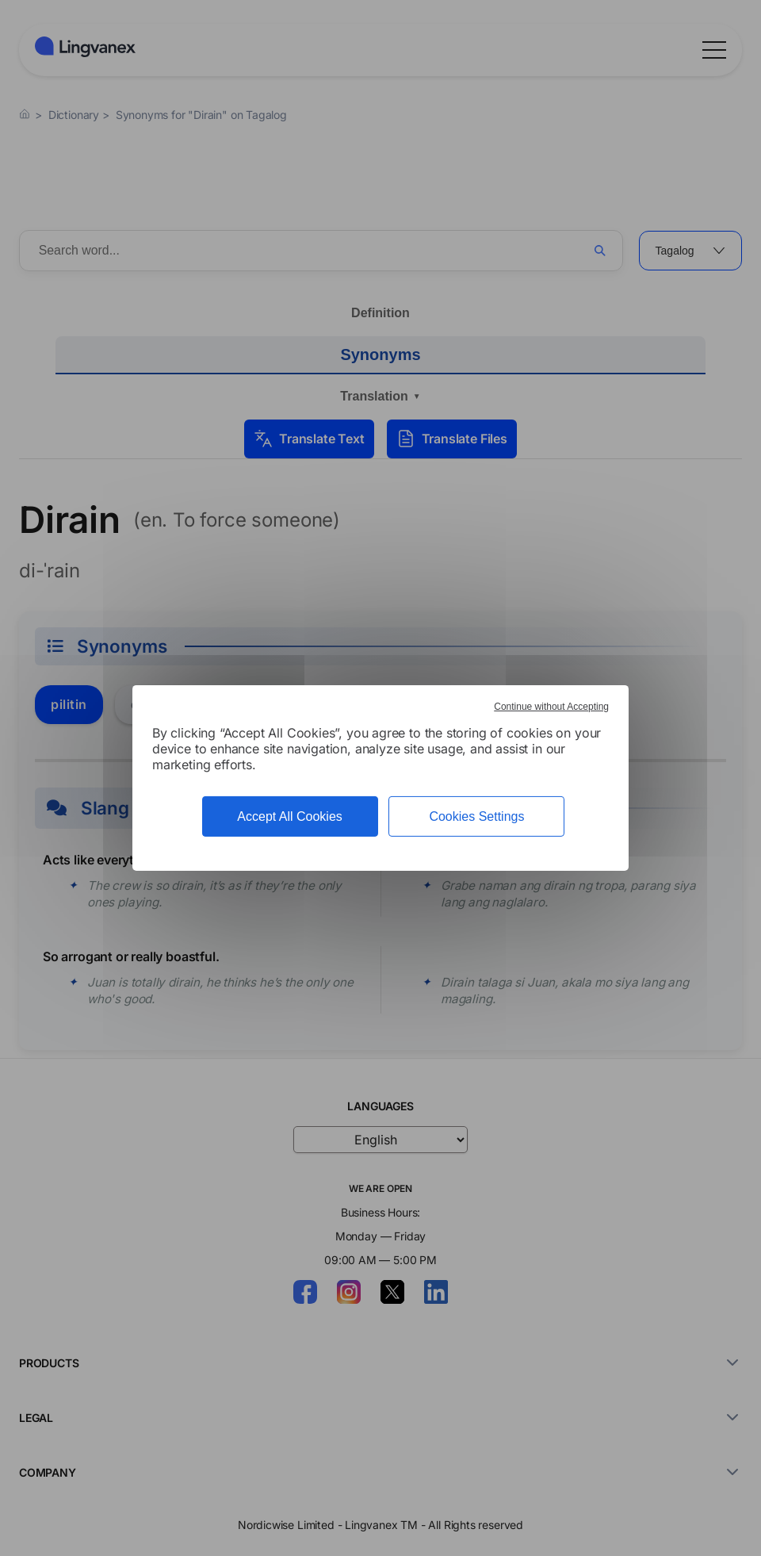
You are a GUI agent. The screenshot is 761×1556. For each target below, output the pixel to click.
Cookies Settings (476, 816)
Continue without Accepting (551, 706)
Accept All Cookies (289, 816)
